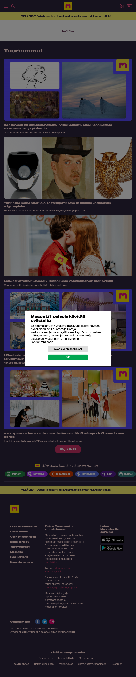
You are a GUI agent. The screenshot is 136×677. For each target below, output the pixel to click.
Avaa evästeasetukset (68, 349)
